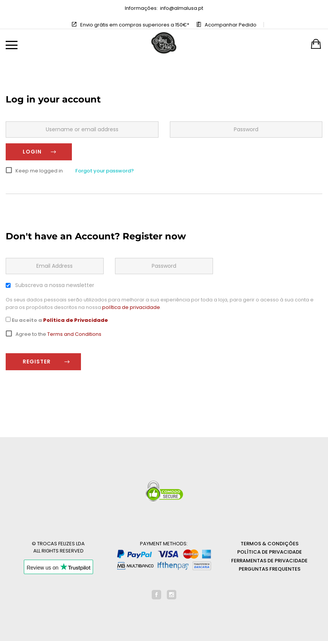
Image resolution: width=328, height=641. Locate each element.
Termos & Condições (269, 543)
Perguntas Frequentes (269, 569)
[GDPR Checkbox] (8, 319)
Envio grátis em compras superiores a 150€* (134, 24)
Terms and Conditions (74, 334)
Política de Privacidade (75, 320)
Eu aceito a (57, 320)
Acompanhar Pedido (230, 24)
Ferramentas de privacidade (269, 560)
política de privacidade (131, 307)
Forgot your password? (104, 170)
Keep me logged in (39, 170)
